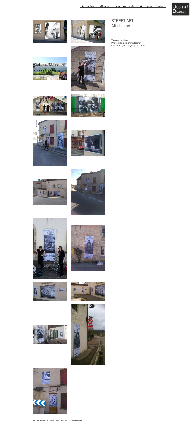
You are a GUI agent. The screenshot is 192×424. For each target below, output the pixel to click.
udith (181, 7)
